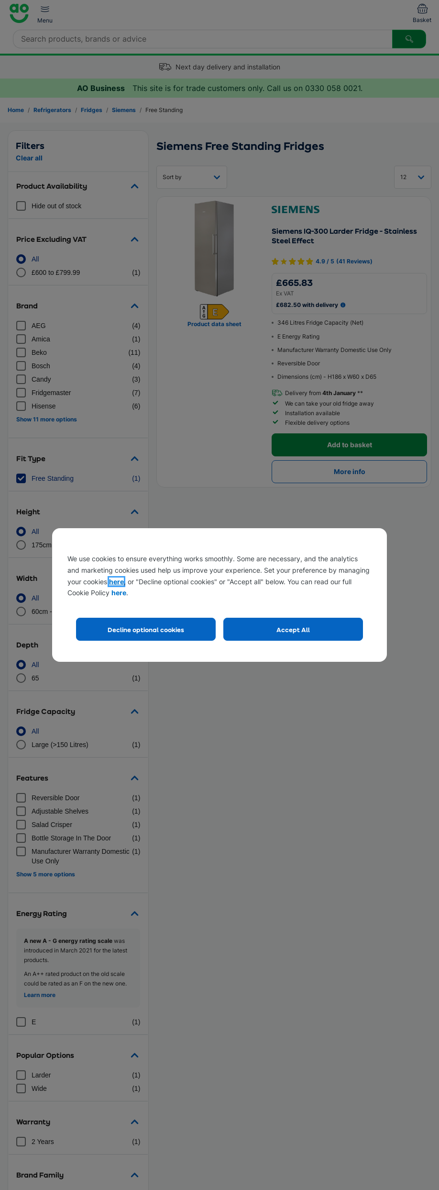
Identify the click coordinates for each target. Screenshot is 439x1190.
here (116, 582)
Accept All (293, 629)
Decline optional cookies (146, 629)
